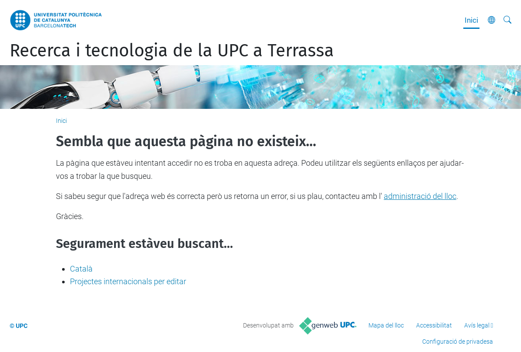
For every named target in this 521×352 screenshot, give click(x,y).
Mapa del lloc (386, 325)
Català (81, 268)
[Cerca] (507, 20)
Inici (471, 20)
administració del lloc (420, 196)
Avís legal (477, 325)
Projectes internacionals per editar (128, 281)
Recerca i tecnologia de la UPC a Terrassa (172, 50)
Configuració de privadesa (457, 341)
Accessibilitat (434, 325)
